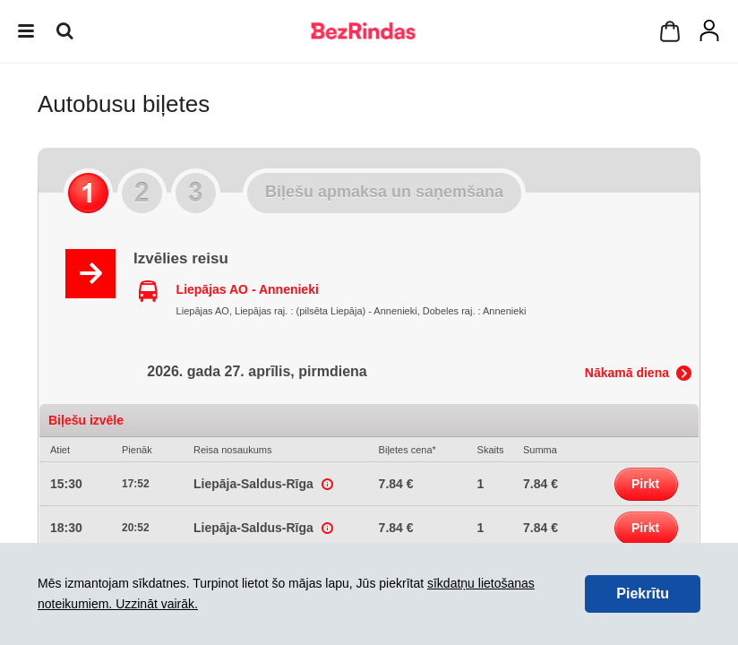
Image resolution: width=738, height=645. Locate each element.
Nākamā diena (627, 373)
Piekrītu (642, 593)
